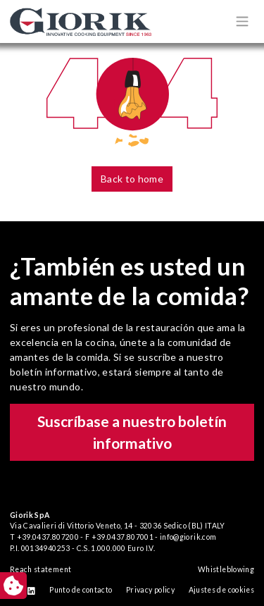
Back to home (132, 179)
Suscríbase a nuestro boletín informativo (132, 432)
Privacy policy (150, 590)
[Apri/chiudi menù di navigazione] (242, 21)
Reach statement (40, 569)
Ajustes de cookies (221, 590)
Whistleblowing (226, 569)
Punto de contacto (80, 590)
